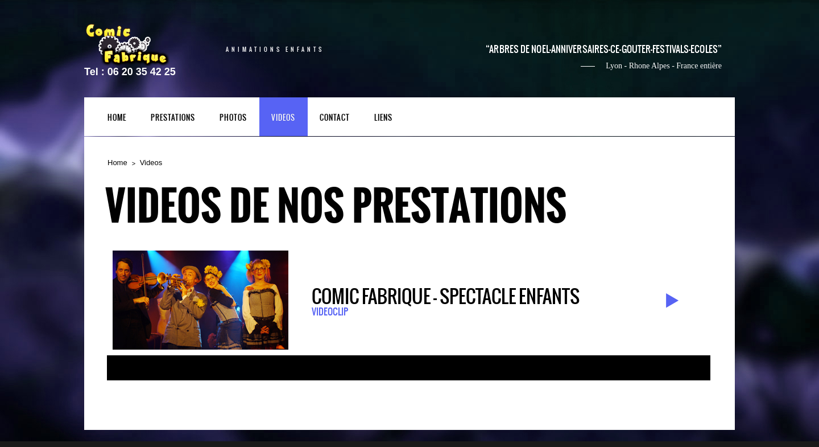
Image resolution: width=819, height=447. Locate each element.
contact (335, 118)
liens (383, 118)
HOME (116, 118)
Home (117, 162)
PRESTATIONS (173, 118)
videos (283, 118)
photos (233, 118)
